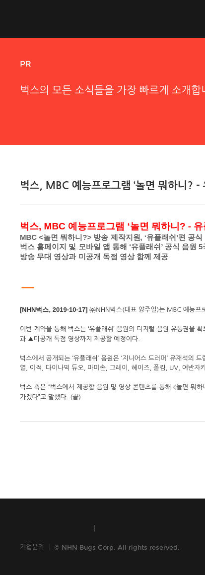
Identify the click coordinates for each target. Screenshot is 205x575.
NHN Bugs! (56, 19)
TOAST (125, 528)
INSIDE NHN (52, 528)
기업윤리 (32, 547)
